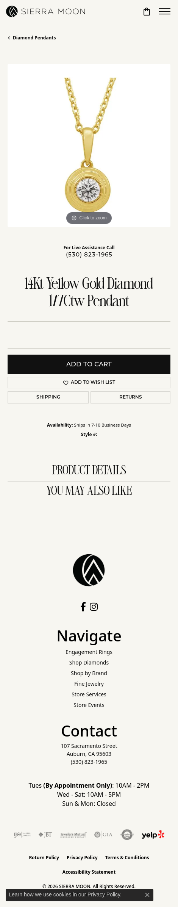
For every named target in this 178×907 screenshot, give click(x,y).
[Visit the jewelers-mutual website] (73, 834)
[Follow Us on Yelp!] (153, 834)
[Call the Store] (89, 761)
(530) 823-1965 (89, 254)
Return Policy (44, 857)
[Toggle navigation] (164, 11)
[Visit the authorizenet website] (127, 834)
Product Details (89, 471)
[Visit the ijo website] (22, 834)
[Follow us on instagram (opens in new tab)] (94, 606)
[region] (89, 145)
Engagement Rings (89, 651)
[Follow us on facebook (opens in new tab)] (83, 606)
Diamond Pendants (34, 37)
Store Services (89, 694)
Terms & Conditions (127, 857)
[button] (146, 11)
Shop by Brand (89, 673)
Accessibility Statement (89, 872)
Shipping (48, 397)
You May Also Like (89, 491)
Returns (130, 397)
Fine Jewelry (89, 683)
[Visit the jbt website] (45, 834)
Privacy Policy (82, 857)
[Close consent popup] (147, 895)
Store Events (88, 704)
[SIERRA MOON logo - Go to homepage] (45, 11)
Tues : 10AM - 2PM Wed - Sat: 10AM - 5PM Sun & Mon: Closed (89, 794)
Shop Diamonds (89, 662)
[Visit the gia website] (103, 834)
